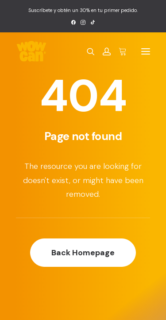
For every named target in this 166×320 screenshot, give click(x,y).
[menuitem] (73, 22)
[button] (73, 22)
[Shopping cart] (119, 51)
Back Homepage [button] (83, 252)
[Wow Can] (31, 51)
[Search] (87, 51)
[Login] (103, 51)
